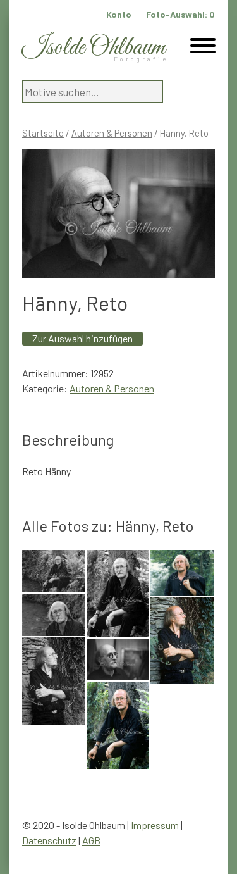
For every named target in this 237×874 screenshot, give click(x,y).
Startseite (43, 133)
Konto (118, 14)
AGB (91, 840)
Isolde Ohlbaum (93, 48)
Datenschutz (49, 840)
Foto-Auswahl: (180, 14)
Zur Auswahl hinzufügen (82, 338)
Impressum (155, 825)
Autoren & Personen (111, 133)
